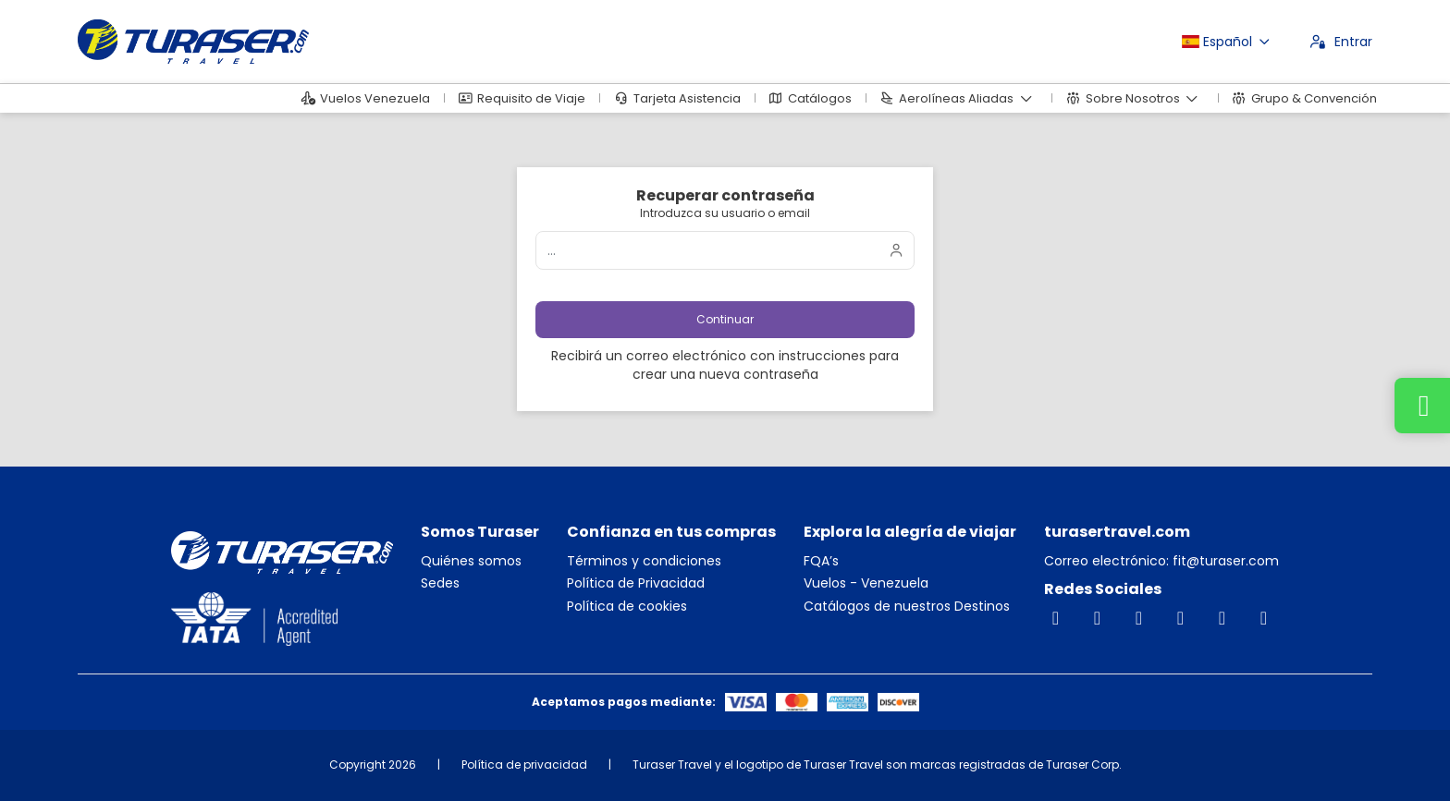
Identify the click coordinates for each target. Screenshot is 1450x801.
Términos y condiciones (644, 561)
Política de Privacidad (636, 583)
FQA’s (821, 561)
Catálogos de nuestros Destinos (907, 606)
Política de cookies (627, 606)
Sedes (440, 583)
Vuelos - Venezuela (866, 583)
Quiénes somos (471, 561)
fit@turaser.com (1224, 561)
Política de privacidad (524, 764)
